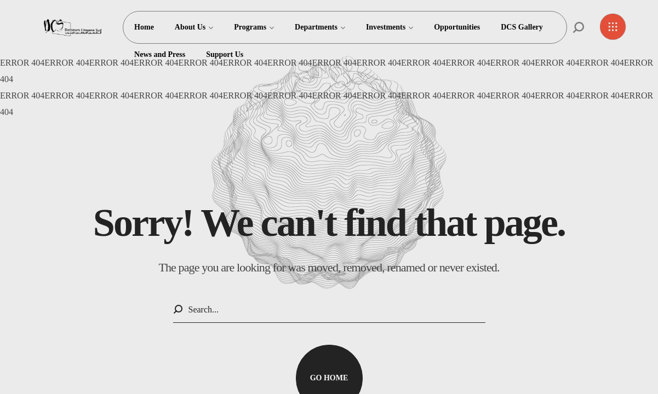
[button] (579, 27)
